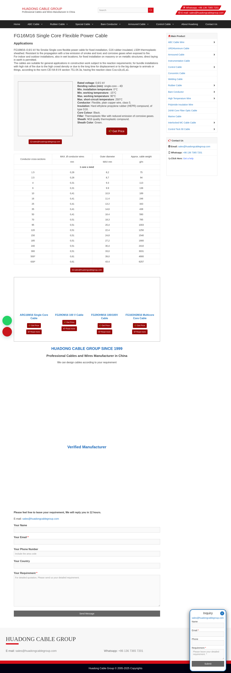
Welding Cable (175, 79)
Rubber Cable (59, 24)
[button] (41, 24)
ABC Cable (35, 24)
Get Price (116, 131)
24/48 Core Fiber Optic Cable (182, 110)
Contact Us (211, 24)
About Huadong (189, 24)
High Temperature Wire (179, 98)
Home (17, 24)
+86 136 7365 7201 (208, 7)
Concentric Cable (176, 73)
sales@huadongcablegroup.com (206, 12)
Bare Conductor (111, 24)
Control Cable (165, 24)
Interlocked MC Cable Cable (182, 122)
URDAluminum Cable (178, 48)
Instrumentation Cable (179, 61)
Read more (34, 332)
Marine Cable (174, 116)
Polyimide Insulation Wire (180, 104)
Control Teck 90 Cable (179, 129)
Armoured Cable (138, 24)
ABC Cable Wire (176, 42)
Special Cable (84, 24)
